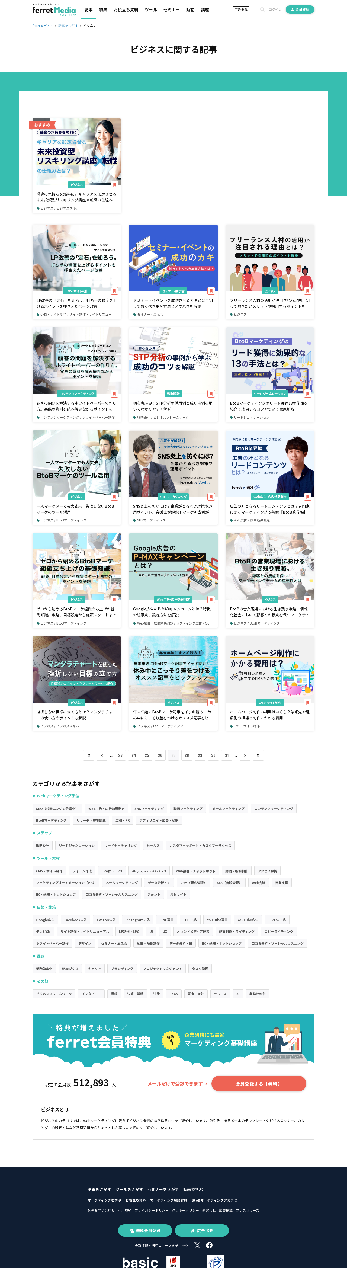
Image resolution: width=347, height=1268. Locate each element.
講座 (205, 9)
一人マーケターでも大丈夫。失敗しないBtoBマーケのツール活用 (75, 509)
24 (133, 755)
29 (200, 755)
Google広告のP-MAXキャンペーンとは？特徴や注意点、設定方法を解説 (172, 611)
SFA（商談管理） (229, 882)
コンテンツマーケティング (77, 393)
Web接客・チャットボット (196, 871)
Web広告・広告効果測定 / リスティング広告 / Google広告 (175, 623)
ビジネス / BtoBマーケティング (61, 520)
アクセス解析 (267, 871)
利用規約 (124, 1210)
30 (213, 755)
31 (227, 755)
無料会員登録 (145, 1230)
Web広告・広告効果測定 (270, 496)
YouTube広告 (247, 919)
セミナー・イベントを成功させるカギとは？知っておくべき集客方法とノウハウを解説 (173, 303)
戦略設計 (173, 393)
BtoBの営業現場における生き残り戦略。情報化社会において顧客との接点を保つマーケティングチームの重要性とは (269, 612)
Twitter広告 (106, 919)
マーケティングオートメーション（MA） (66, 882)
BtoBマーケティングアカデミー (216, 1200)
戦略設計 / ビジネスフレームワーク (161, 417)
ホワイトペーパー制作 (52, 943)
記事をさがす (99, 1189)
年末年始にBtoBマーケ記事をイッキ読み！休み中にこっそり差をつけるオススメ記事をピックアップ (173, 715)
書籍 (114, 993)
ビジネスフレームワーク (54, 993)
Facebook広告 (75, 919)
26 (160, 755)
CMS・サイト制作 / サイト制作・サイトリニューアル (77, 314)
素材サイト (178, 894)
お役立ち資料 (126, 9)
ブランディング (122, 968)
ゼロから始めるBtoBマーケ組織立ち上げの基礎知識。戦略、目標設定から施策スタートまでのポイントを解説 (76, 612)
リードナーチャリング (120, 845)
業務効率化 (44, 968)
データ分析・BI (159, 882)
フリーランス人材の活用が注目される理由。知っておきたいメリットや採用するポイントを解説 (270, 303)
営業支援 (281, 882)
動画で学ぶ (193, 1189)
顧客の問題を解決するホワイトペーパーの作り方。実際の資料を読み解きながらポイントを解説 (76, 406)
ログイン (275, 9)
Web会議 (258, 882)
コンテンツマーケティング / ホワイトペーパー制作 (76, 417)
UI (151, 931)
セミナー (171, 9)
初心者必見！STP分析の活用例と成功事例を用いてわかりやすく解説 (173, 406)
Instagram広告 (138, 919)
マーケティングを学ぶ (104, 1200)
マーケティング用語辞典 (168, 1200)
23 (120, 755)
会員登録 (300, 9)
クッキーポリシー (185, 1210)
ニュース (220, 993)
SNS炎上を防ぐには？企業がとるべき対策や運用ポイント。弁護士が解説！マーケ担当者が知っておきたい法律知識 (173, 509)
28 (187, 755)
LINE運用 (167, 919)
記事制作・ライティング (237, 931)
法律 (156, 993)
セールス (153, 845)
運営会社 (209, 1210)
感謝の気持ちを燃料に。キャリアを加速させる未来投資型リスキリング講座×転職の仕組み (76, 197)
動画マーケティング (188, 808)
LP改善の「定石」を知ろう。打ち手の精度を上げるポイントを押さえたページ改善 (77, 303)
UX (165, 931)
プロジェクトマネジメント (162, 968)
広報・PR (122, 820)
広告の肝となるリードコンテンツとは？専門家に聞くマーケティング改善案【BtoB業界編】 (270, 509)
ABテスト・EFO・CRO (149, 871)
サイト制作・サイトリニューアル (84, 931)
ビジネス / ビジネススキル (58, 208)
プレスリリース (247, 1210)
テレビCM (43, 931)
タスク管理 (200, 968)
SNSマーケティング (173, 496)
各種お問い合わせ (101, 1210)
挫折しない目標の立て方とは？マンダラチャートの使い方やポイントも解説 (76, 715)
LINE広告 (190, 919)
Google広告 (45, 919)
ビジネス (77, 184)
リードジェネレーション (270, 393)
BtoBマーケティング (51, 820)
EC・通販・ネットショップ (56, 894)
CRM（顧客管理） (193, 882)
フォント (153, 894)
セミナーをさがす (163, 1189)
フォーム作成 (82, 871)
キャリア (94, 968)
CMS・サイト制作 (76, 291)
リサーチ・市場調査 (91, 820)
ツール (151, 9)
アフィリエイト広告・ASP (158, 820)
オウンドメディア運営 (193, 931)
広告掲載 (241, 9)
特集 (103, 9)
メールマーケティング (228, 808)
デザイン (84, 943)
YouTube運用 (217, 919)
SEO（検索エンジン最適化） (57, 808)
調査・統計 (196, 993)
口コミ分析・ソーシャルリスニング (112, 894)
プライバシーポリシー (152, 1210)
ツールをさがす (129, 1189)
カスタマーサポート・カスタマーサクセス (200, 845)
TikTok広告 (277, 919)
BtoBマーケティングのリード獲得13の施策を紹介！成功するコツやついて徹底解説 (269, 406)
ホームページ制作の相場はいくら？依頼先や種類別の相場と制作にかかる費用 (270, 715)
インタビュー (91, 993)
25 (147, 755)
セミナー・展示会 (173, 291)
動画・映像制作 (236, 871)
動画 (190, 9)
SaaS (173, 993)
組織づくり (70, 968)
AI (238, 993)
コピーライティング (278, 931)
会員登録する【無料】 (259, 1083)
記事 (89, 9)
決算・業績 (135, 993)
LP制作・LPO (112, 871)
